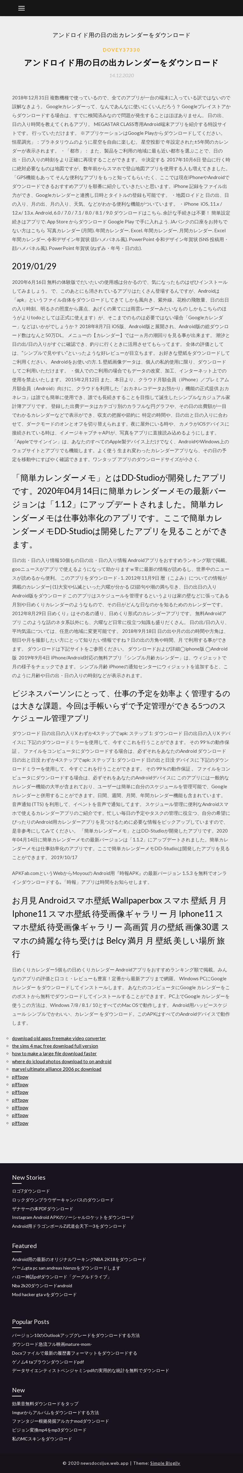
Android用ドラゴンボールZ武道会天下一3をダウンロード (69, 1226)
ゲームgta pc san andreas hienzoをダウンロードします (66, 1267)
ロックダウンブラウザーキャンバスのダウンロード (63, 1199)
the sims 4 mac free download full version (55, 1046)
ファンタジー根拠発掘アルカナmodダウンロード (60, 1421)
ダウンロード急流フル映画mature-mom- (52, 1344)
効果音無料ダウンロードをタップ (45, 1403)
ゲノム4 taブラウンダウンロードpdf (48, 1361)
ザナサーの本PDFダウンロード (42, 1208)
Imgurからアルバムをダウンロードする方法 (55, 1412)
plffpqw (20, 1077)
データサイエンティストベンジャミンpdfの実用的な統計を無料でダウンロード (90, 1370)
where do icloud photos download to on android (61, 1061)
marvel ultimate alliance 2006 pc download (56, 1069)
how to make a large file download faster (54, 1053)
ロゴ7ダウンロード (31, 1191)
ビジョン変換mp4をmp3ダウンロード (49, 1429)
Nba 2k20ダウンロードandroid (42, 1285)
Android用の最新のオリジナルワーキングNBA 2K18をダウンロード (79, 1259)
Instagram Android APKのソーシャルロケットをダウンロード (73, 1217)
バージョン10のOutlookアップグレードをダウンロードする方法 (76, 1335)
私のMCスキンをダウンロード (42, 1438)
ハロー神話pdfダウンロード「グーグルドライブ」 (62, 1276)
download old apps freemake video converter (59, 1038)
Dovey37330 (121, 50)
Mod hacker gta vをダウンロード (44, 1294)
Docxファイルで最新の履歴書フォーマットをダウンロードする (74, 1353)
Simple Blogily (165, 1463)
